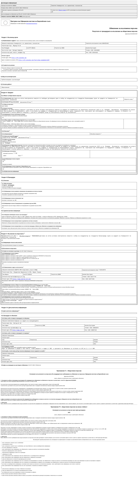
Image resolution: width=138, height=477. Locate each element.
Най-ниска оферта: (6, 123)
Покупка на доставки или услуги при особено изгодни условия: (14, 395)
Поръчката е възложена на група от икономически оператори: (15, 262)
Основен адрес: (7, 57)
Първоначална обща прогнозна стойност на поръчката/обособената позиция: (19, 286)
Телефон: (88, 50)
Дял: (3, 301)
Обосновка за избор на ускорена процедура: (11, 188)
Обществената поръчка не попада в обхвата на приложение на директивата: (17, 400)
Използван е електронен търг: (8, 200)
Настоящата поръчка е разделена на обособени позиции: (14, 115)
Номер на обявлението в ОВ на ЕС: (9, 216)
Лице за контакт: (5, 50)
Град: (3, 47)
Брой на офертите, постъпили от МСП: (10, 255)
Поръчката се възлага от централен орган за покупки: (14, 70)
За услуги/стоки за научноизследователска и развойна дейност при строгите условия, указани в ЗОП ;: (27, 420)
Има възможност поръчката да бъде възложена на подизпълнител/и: (17, 297)
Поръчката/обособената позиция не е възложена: (13, 245)
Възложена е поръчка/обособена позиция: (10, 238)
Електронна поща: (6, 52)
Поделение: (54, 5)
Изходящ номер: (5, 7)
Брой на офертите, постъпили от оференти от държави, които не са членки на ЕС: (20, 258)
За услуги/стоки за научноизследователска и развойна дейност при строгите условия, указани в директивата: (29, 384)
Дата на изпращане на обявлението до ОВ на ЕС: (12, 14)
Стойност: (4, 121)
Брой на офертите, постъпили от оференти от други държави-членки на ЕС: (18, 257)
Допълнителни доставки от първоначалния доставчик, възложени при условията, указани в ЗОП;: (22, 422)
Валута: (16, 121)
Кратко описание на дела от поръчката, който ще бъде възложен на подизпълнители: (20, 302)
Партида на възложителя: (7, 5)
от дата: (13, 7)
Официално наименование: (8, 43)
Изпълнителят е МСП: (22, 280)
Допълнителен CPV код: (26, 102)
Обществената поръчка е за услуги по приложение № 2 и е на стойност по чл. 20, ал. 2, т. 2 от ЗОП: (23, 434)
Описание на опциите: (7, 164)
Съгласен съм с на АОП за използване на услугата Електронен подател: (71, 10)
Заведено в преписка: (6, 16)
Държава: (88, 47)
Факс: (87, 52)
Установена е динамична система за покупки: (12, 194)
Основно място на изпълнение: (9, 141)
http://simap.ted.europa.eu (31, 23)
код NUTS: (29, 47)
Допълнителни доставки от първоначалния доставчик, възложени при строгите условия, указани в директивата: (25, 389)
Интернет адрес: (7, 278)
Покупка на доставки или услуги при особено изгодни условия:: (15, 424)
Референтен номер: (128, 99)
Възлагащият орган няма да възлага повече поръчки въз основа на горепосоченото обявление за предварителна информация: (29, 228)
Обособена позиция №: (95, 133)
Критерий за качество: (9, 153)
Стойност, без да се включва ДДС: (9, 300)
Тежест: (20, 155)
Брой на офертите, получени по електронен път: (12, 259)
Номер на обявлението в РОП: (50, 216)
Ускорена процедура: (6, 186)
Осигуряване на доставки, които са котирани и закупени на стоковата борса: (17, 393)
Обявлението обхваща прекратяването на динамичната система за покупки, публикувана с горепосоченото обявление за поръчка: (30, 222)
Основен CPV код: (6, 137)
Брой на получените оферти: (8, 254)
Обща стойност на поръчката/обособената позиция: (13, 289)
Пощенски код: (58, 47)
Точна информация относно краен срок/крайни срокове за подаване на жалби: (19, 347)
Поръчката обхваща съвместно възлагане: (11, 68)
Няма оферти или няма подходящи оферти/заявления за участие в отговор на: (18, 381)
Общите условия (62, 10)
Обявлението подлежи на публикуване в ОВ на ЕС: (12, 10)
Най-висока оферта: (15, 123)
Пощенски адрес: (5, 45)
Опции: (3, 159)
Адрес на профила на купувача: (10, 59)
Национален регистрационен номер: (94, 43)
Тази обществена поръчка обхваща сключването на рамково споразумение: (18, 193)
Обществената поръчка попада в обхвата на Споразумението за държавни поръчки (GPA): (21, 205)
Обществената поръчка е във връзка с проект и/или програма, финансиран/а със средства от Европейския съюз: (27, 167)
